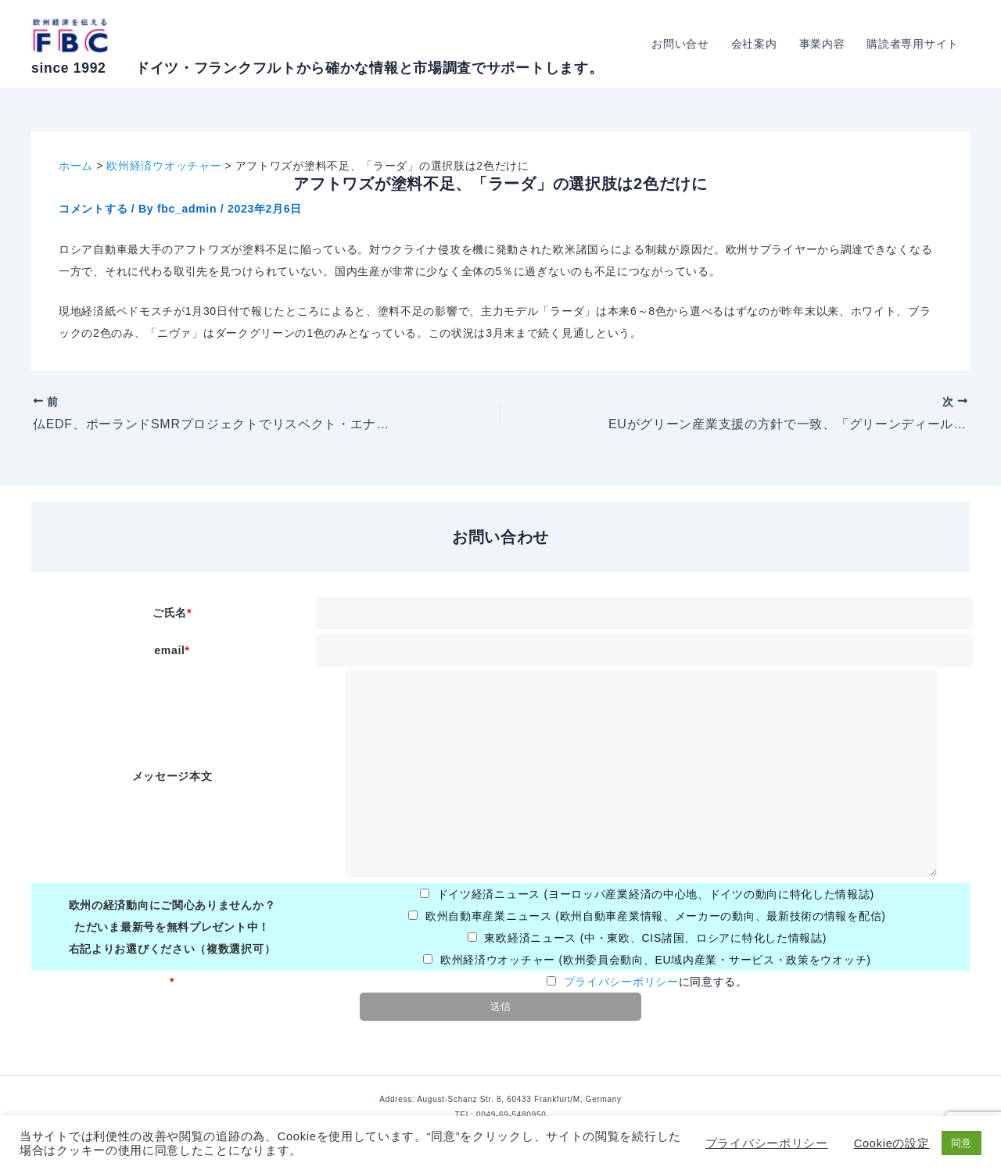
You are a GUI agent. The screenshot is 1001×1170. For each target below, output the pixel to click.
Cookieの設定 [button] (892, 1143)
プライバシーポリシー (621, 981)
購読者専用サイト (912, 44)
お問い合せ (680, 44)
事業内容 (822, 44)
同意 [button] (961, 1143)
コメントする (93, 208)
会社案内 (754, 44)
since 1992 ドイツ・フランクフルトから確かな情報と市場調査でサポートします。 (317, 68)
